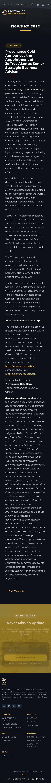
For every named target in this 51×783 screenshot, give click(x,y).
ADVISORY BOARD (9, 724)
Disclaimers (25, 775)
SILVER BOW (32, 725)
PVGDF (24, 5)
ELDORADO (32, 718)
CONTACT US (7, 756)
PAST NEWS (7, 741)
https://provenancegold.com (20, 366)
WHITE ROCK (32, 722)
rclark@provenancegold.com (21, 374)
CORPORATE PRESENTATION (33, 745)
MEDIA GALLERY (34, 741)
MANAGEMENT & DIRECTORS (9, 719)
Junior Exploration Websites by (25, 779)
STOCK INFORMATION (36, 737)
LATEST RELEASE (9, 737)
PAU (10, 5)
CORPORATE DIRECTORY (12, 728)
